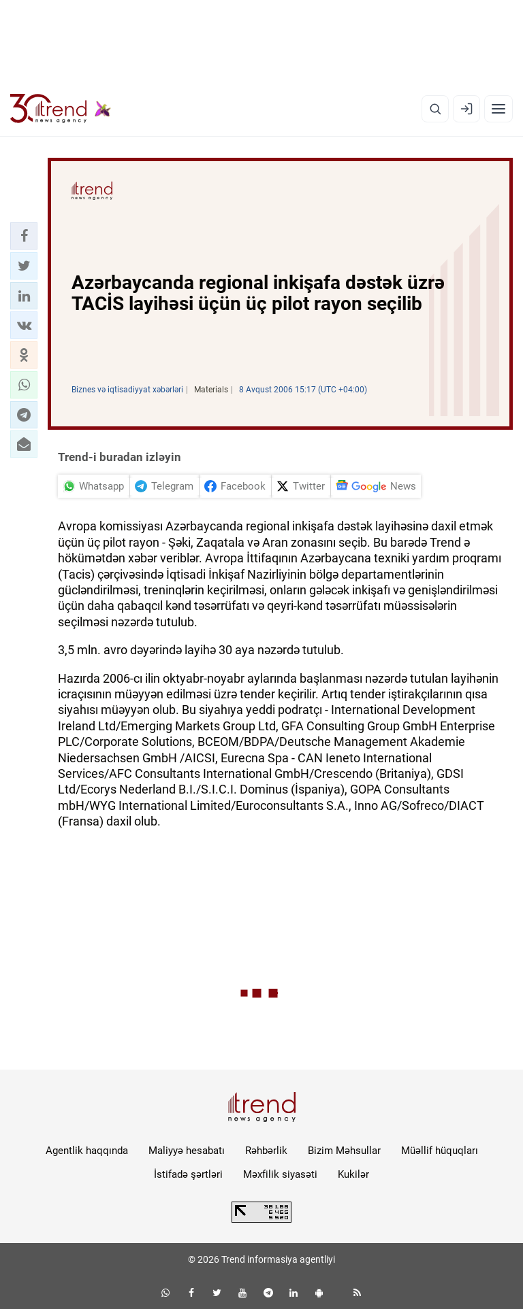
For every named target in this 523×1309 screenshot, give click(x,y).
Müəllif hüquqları (439, 1150)
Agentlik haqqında (87, 1150)
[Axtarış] (435, 108)
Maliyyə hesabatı (186, 1150)
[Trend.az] (60, 109)
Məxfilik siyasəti (280, 1174)
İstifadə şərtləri (188, 1174)
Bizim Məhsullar (344, 1150)
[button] (23, 236)
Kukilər (353, 1174)
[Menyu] (498, 108)
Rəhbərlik (266, 1150)
